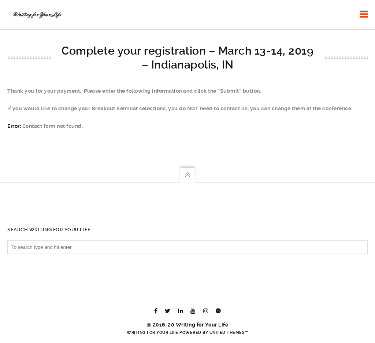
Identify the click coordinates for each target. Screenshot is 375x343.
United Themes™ (228, 332)
